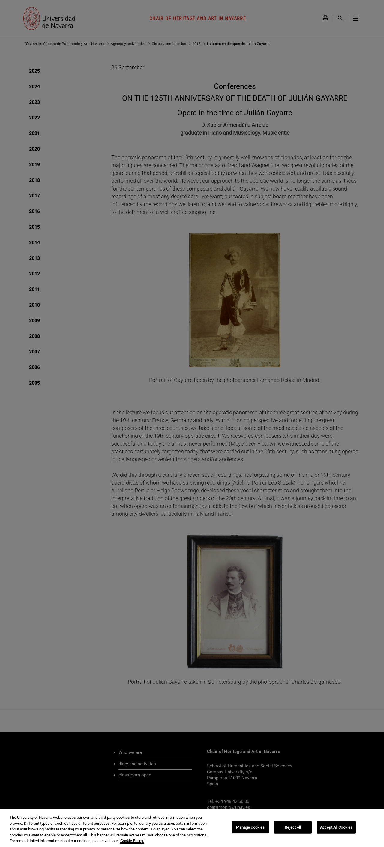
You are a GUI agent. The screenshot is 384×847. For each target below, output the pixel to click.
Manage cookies (250, 827)
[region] (192, 828)
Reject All (293, 827)
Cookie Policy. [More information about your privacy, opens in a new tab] (132, 841)
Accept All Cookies (336, 827)
